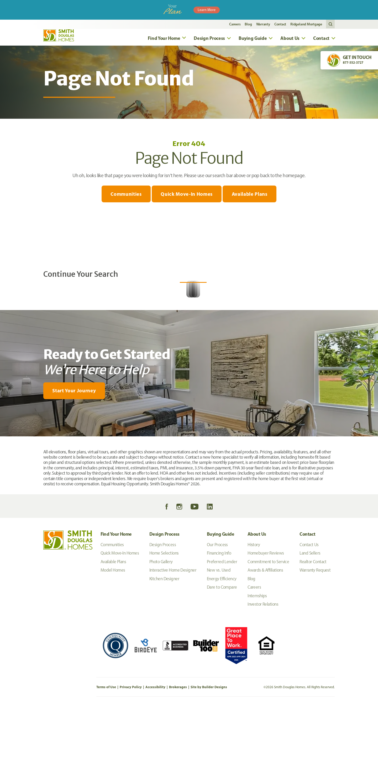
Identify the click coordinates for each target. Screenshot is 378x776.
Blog (248, 24)
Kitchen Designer (164, 645)
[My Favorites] (16, 506)
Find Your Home (116, 601)
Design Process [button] (209, 39)
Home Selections (164, 619)
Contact (280, 24)
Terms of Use (106, 754)
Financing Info (219, 619)
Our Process (217, 611)
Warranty (263, 24)
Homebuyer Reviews (266, 619)
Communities (125, 196)
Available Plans (250, 196)
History (254, 611)
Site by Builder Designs (209, 754)
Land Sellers (310, 619)
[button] (330, 24)
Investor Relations (263, 671)
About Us (257, 601)
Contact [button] (321, 39)
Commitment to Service (268, 628)
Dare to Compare (222, 653)
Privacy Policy (131, 754)
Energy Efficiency (221, 645)
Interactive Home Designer (172, 636)
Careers (234, 24)
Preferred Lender (222, 628)
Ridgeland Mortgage (306, 24)
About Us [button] (290, 39)
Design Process (164, 601)
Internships (257, 662)
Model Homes (113, 636)
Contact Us (309, 611)
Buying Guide (220, 601)
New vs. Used (218, 636)
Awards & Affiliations (265, 636)
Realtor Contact (313, 628)
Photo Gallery (161, 628)
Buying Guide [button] (253, 39)
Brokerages (178, 754)
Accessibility (155, 754)
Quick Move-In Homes (187, 196)
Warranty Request (315, 636)
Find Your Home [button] (164, 39)
